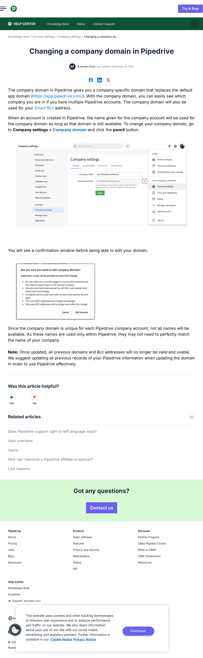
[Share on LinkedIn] (99, 80)
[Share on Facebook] (90, 80)
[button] (15, 630)
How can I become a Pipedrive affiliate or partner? (50, 459)
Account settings (44, 36)
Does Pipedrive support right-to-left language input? (52, 431)
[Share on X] (108, 80)
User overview (20, 441)
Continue (138, 631)
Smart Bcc (44, 108)
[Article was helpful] (11, 397)
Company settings (69, 36)
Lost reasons (19, 469)
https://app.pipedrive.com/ (58, 96)
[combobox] (12, 620)
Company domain (70, 129)
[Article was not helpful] (34, 397)
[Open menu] (11, 9)
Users (13, 450)
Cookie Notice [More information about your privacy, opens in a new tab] (61, 639)
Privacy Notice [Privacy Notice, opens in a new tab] (84, 639)
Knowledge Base (19, 36)
